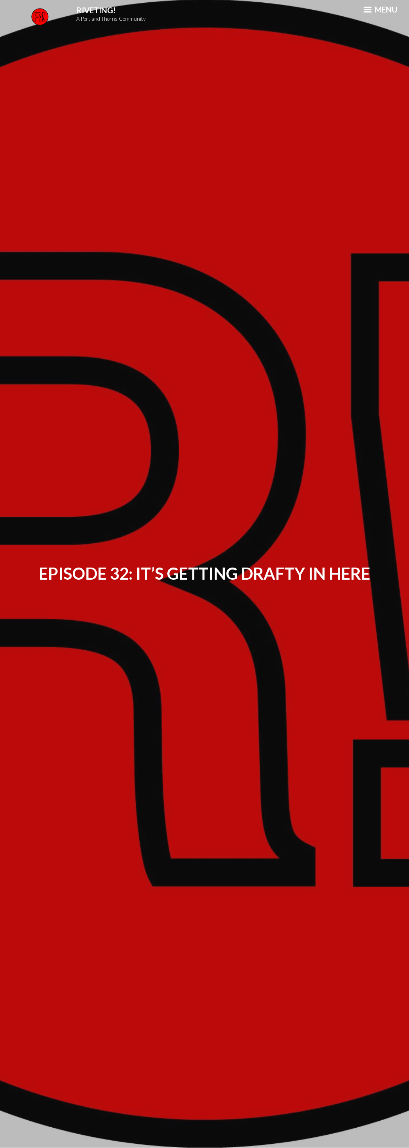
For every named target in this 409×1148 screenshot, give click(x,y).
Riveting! (96, 10)
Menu (380, 9)
